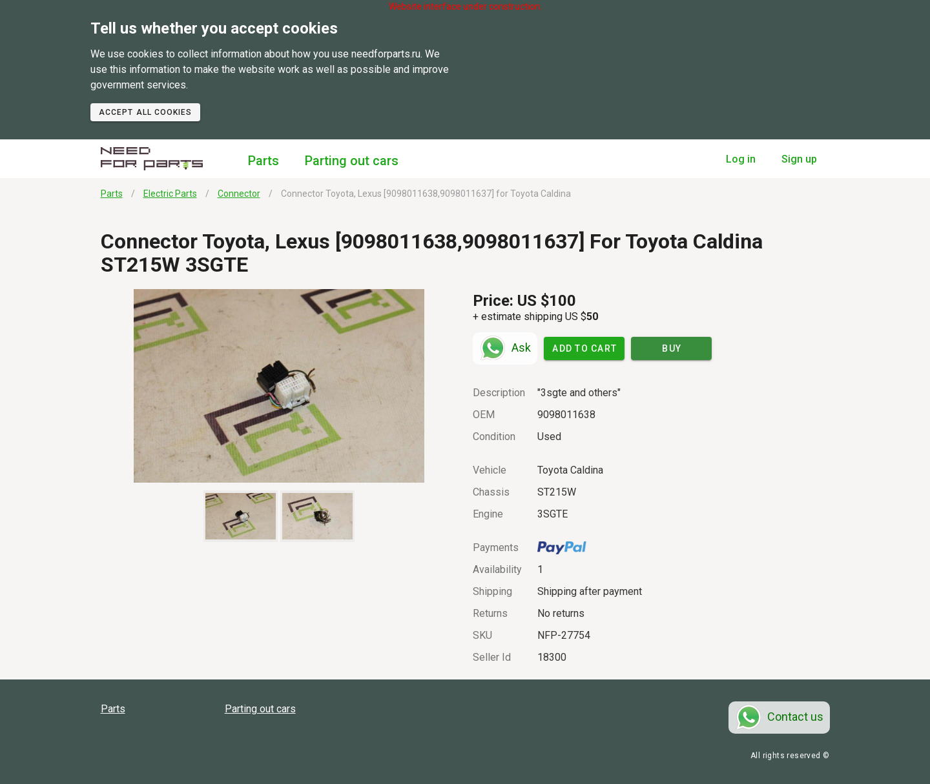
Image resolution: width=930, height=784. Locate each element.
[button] (279, 386)
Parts (263, 160)
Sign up (799, 159)
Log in (741, 159)
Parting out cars (351, 160)
